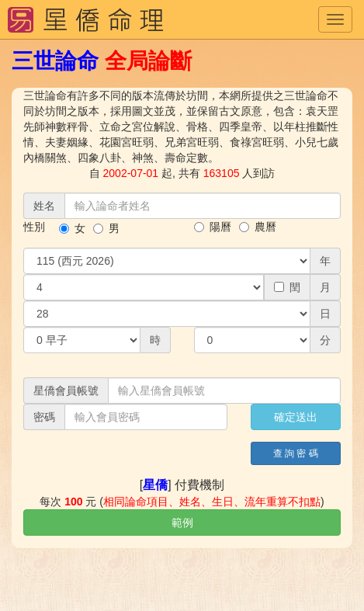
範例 (182, 522)
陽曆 (212, 226)
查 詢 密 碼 (295, 453)
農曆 (257, 226)
